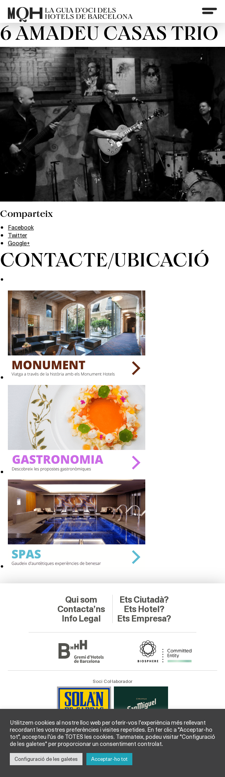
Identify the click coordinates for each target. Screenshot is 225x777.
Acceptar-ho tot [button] (109, 758)
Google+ (19, 242)
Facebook (22, 227)
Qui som (81, 589)
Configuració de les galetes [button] (46, 758)
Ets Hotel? (144, 599)
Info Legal (81, 608)
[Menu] (209, 11)
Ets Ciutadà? (144, 589)
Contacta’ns (81, 599)
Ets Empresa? (144, 612)
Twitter (18, 235)
